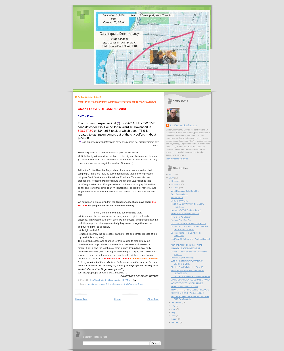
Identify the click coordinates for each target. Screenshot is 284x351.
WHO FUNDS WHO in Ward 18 (185, 213)
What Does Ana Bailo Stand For (185, 191)
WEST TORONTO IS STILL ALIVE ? (187, 283)
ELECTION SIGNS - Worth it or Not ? (187, 293)
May (174, 312)
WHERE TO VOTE (179, 201)
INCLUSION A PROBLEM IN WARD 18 (188, 223)
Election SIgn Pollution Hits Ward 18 (187, 267)
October (175, 187)
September (177, 302)
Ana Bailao (106, 284)
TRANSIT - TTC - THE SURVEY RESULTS (190, 290)
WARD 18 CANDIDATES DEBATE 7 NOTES (191, 280)
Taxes (140, 284)
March (175, 319)
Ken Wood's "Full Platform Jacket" (186, 210)
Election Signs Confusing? (182, 258)
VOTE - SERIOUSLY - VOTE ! (184, 286)
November (176, 184)
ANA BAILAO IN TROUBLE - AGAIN (187, 245)
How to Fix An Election (181, 217)
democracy (117, 284)
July (174, 306)
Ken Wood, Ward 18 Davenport (183, 125)
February (176, 322)
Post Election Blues (179, 194)
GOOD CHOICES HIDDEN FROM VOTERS (190, 276)
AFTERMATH (177, 197)
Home (117, 299)
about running (94, 284)
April (174, 316)
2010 (171, 178)
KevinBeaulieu (130, 284)
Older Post (152, 299)
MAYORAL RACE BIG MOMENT (185, 248)
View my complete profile (177, 159)
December (176, 181)
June (174, 309)
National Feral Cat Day (181, 220)
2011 (171, 174)
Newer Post (81, 299)
